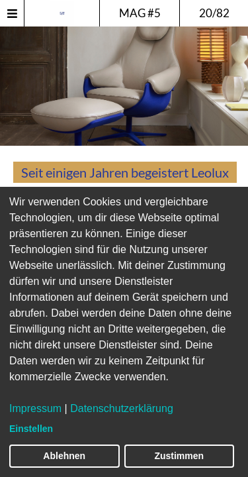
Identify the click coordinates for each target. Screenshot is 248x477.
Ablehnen (64, 455)
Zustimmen (179, 455)
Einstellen (31, 428)
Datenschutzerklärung (121, 408)
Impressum (35, 408)
